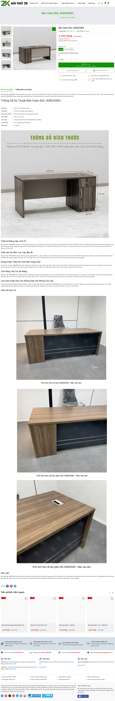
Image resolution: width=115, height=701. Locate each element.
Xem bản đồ (12, 664)
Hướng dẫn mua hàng (65, 677)
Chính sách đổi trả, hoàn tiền (39, 679)
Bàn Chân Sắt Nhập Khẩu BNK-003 (13, 625)
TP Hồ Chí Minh (68, 49)
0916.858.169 (18, 653)
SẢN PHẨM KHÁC (67, 3)
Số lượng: (61, 59)
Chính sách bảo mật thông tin (39, 677)
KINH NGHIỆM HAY (94, 3)
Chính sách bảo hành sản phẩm (96, 679)
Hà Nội (61, 49)
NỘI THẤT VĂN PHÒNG (49, 3)
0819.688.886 (46, 653)
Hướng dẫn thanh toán (8, 679)
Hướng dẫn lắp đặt (64, 679)
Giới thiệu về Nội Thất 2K (9, 677)
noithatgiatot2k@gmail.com (103, 653)
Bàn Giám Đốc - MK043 (67, 625)
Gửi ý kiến (83, 696)
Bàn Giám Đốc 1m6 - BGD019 (98, 625)
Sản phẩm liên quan (12, 592)
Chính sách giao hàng (93, 677)
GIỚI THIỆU (81, 3)
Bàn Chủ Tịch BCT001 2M (39, 625)
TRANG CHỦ (34, 3)
